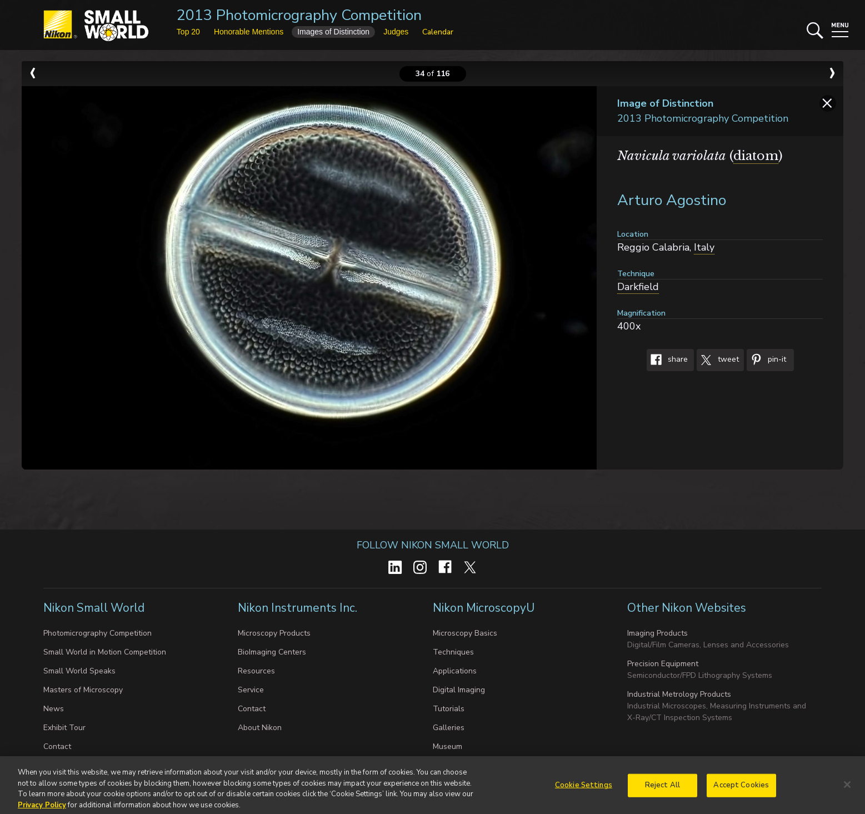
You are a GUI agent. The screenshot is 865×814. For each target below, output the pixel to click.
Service (251, 690)
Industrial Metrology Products (679, 694)
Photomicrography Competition (97, 633)
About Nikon (260, 727)
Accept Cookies (741, 788)
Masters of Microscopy (83, 690)
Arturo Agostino (671, 200)
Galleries (448, 727)
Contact (57, 746)
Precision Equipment (662, 663)
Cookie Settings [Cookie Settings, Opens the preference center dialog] (583, 788)
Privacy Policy (42, 808)
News (53, 708)
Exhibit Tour (64, 727)
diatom (755, 155)
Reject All (662, 788)
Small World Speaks (79, 671)
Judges (395, 31)
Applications (455, 671)
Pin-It (766, 360)
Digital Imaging (459, 690)
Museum (447, 746)
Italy (704, 247)
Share (667, 360)
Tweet (718, 360)
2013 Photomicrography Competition (299, 15)
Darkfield (638, 286)
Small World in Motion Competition (104, 652)
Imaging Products (657, 633)
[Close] (847, 788)
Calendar (437, 32)
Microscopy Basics (465, 633)
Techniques (453, 652)
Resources (256, 671)
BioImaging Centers (272, 652)
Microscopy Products (274, 633)
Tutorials (448, 708)
